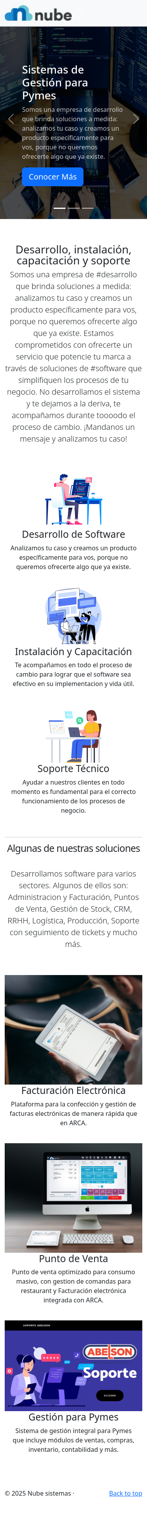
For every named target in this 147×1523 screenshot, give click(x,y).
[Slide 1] (59, 208)
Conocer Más (52, 176)
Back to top (125, 1493)
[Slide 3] (88, 208)
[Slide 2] (74, 208)
